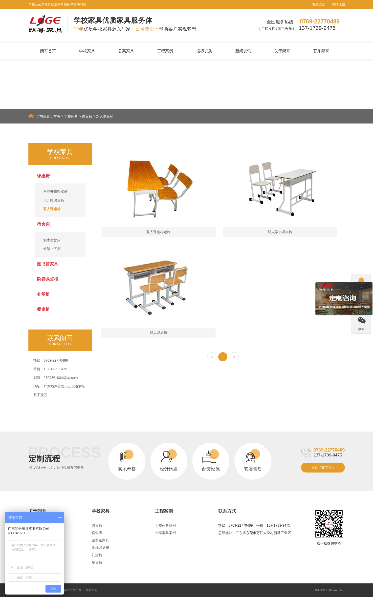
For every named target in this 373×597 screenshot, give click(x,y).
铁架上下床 (52, 249)
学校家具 (87, 51)
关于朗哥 (282, 51)
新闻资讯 (243, 51)
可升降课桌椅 (53, 200)
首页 (56, 116)
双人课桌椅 (104, 116)
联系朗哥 (321, 51)
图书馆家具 (47, 264)
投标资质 (204, 51)
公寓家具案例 (165, 533)
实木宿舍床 (52, 240)
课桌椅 (87, 116)
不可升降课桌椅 (55, 192)
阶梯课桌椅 (47, 279)
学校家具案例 (165, 525)
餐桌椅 (43, 309)
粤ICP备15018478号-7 (330, 590)
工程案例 (165, 51)
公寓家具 (126, 51)
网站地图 (338, 4)
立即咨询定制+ (322, 468)
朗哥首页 (48, 51)
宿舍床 (43, 224)
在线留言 (318, 4)
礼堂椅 (43, 294)
